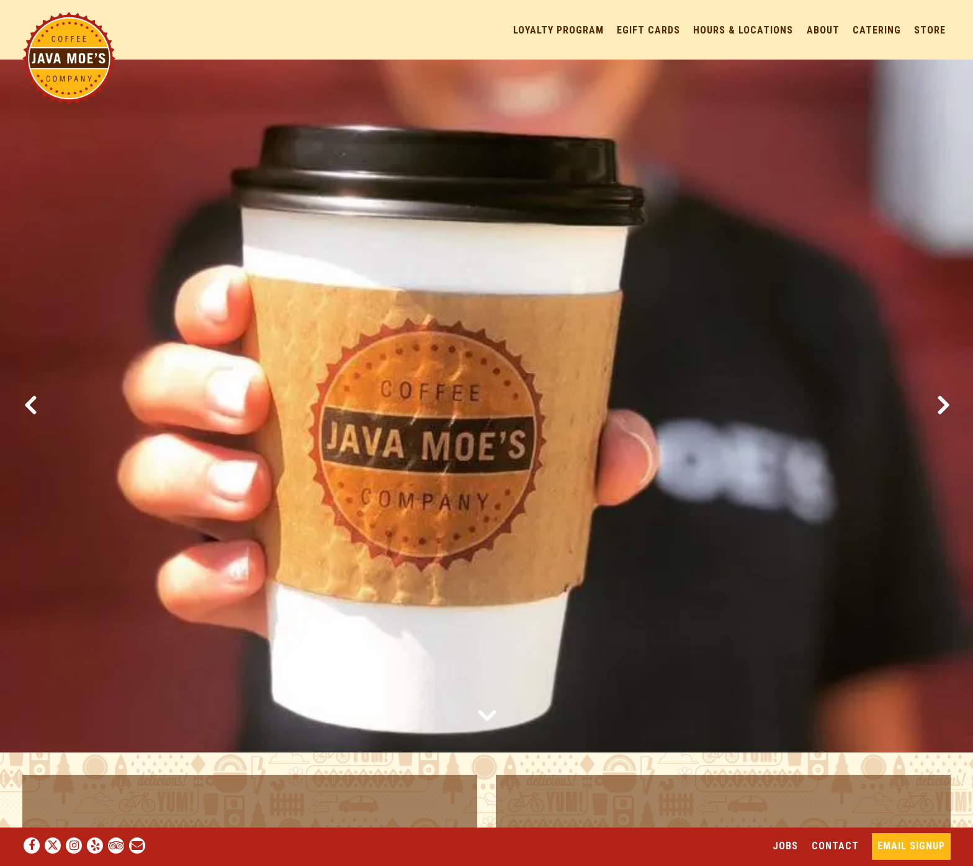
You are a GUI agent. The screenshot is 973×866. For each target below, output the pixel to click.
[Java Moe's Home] (68, 57)
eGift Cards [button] (648, 30)
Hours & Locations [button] (743, 30)
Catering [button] (877, 30)
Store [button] (930, 30)
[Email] (137, 845)
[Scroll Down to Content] (486, 714)
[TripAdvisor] (116, 845)
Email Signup (911, 846)
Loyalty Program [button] (558, 30)
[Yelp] (95, 845)
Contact (835, 846)
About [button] (823, 30)
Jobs (785, 846)
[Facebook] (32, 845)
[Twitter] (53, 845)
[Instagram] (74, 845)
